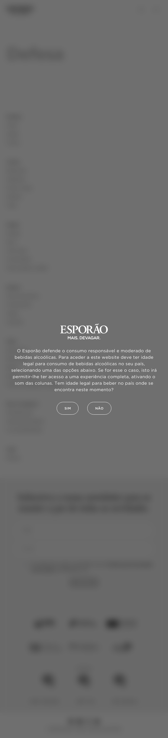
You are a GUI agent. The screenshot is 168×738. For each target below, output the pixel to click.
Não (99, 408)
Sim (67, 408)
